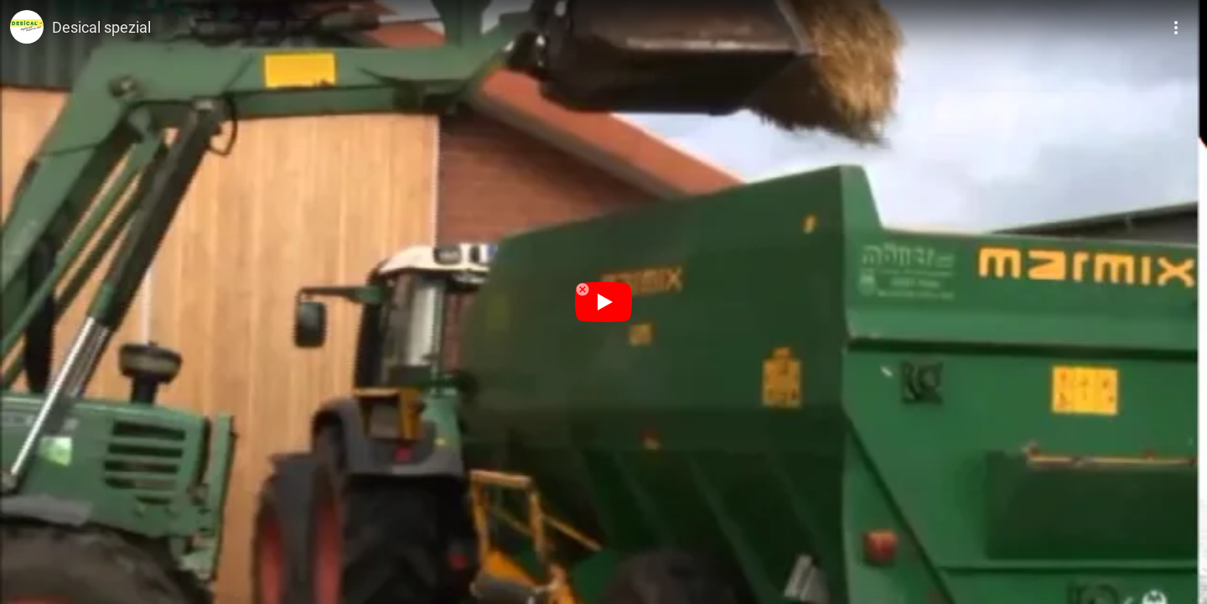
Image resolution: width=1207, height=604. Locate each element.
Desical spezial (101, 27)
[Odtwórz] (603, 302)
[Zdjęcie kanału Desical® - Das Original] (27, 27)
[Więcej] (1177, 22)
